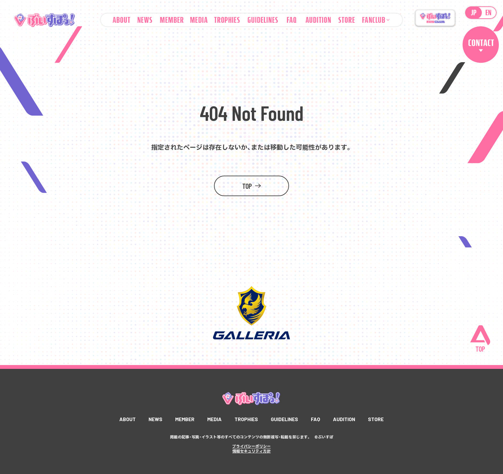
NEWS (154, 419)
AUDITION (346, 419)
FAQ (317, 419)
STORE (378, 419)
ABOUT (125, 419)
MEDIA (214, 419)
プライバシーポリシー (251, 446)
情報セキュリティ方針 (251, 450)
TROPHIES (246, 419)
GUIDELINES (285, 419)
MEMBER (184, 419)
